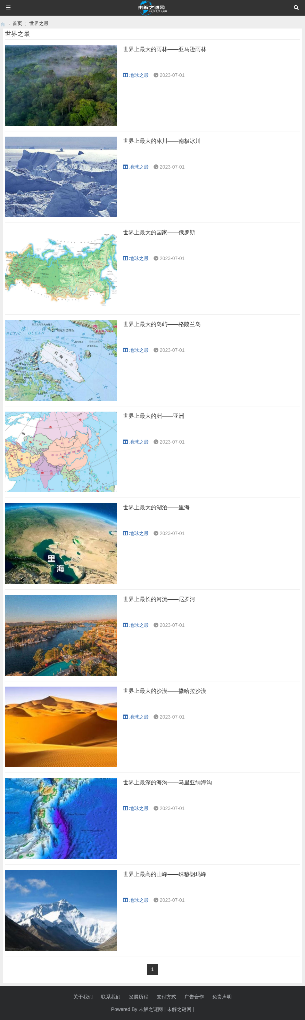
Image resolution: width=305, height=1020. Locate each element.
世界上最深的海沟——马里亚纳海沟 (167, 782)
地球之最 (136, 75)
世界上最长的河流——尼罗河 (159, 599)
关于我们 (83, 996)
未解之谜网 (179, 1009)
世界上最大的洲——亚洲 (153, 416)
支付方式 (166, 996)
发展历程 (138, 996)
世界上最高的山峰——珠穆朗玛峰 (164, 874)
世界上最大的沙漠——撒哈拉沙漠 (164, 691)
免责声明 (222, 996)
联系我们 (111, 996)
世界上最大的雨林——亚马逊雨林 (164, 49)
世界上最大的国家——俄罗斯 (159, 232)
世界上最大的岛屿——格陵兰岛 (162, 324)
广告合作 (194, 996)
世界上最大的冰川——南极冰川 (162, 141)
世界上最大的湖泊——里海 (156, 507)
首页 (17, 23)
